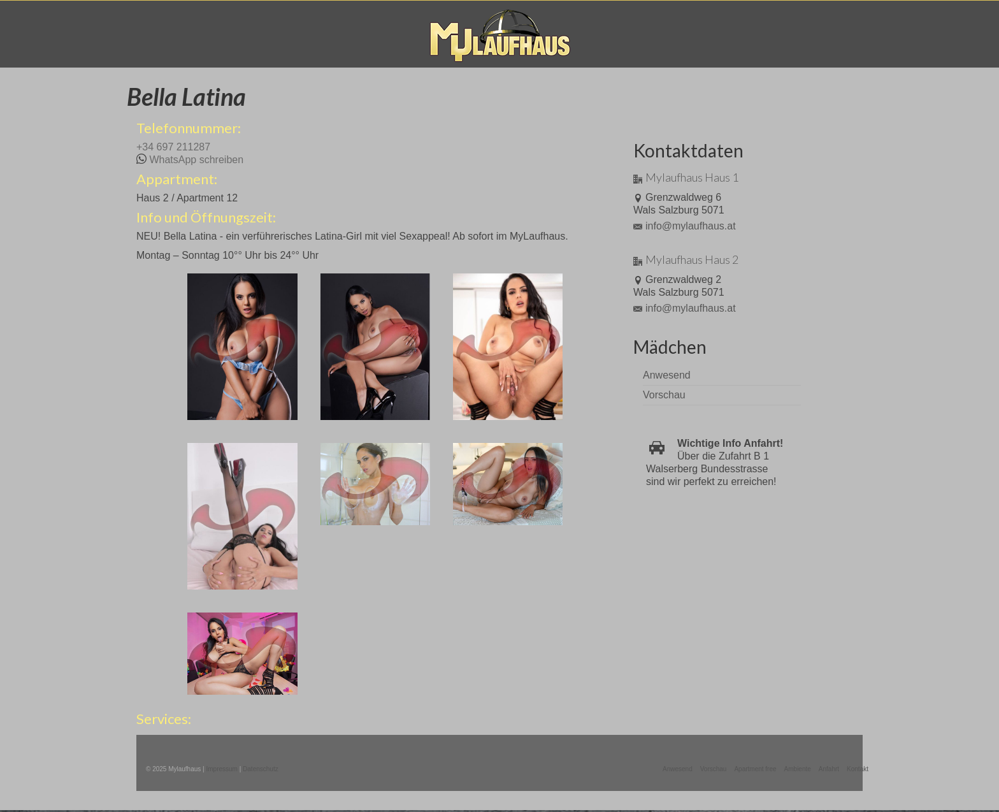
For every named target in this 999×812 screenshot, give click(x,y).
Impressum (221, 768)
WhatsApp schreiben (196, 159)
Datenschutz (260, 768)
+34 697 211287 (173, 146)
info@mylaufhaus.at (684, 226)
